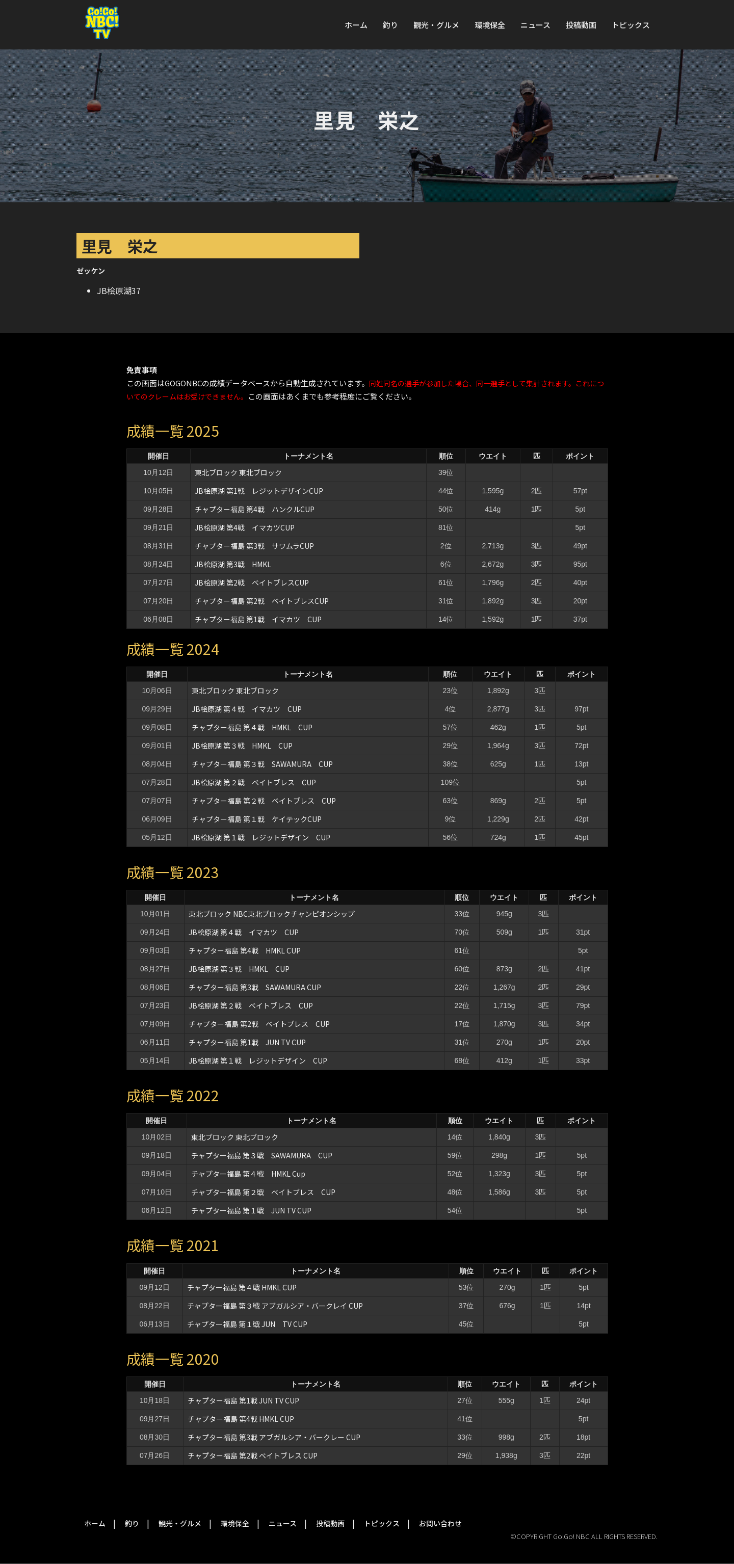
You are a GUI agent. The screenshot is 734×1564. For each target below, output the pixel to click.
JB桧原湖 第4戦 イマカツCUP (245, 527)
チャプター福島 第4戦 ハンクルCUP (254, 509)
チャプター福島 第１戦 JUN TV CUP (251, 1210)
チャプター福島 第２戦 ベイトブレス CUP (264, 801)
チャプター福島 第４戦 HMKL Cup (248, 1174)
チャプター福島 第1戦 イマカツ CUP (258, 619)
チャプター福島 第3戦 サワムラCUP (254, 546)
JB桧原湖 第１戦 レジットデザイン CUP (261, 837)
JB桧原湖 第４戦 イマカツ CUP (247, 709)
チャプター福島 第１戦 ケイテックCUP (257, 819)
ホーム (356, 24)
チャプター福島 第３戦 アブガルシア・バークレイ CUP (275, 1306)
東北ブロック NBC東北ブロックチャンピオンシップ (272, 914)
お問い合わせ (440, 1523)
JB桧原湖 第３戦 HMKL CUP (242, 745)
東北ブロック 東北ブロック (238, 472)
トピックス (631, 24)
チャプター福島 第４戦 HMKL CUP (252, 727)
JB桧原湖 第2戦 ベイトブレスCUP (252, 582)
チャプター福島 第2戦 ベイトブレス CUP (259, 1024)
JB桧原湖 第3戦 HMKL (233, 564)
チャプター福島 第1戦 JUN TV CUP (251, 1042)
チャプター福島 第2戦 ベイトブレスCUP (262, 601)
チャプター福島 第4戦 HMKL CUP (245, 950)
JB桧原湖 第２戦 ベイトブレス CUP (254, 782)
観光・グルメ (436, 24)
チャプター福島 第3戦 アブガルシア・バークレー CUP (274, 1437)
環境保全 (490, 24)
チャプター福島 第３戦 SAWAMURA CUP (262, 764)
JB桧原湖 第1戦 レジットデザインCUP (259, 491)
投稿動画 (581, 24)
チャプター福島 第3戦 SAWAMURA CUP (255, 987)
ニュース (535, 24)
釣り (390, 24)
